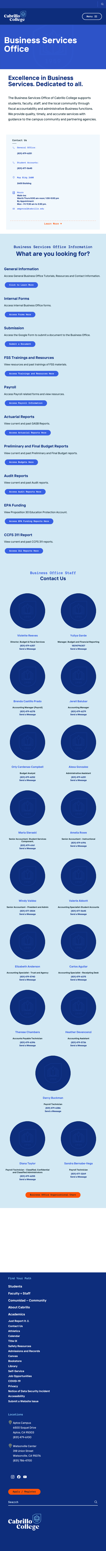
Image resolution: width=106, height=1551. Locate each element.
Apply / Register (24, 1491)
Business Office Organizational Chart (53, 1194)
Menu (92, 16)
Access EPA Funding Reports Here (29, 521)
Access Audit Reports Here (25, 491)
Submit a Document (20, 344)
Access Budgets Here (21, 462)
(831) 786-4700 (22, 1460)
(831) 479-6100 (22, 1437)
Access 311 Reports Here (24, 550)
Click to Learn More (21, 285)
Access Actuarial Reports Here (27, 432)
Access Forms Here (20, 314)
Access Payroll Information (26, 403)
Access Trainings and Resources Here (31, 373)
